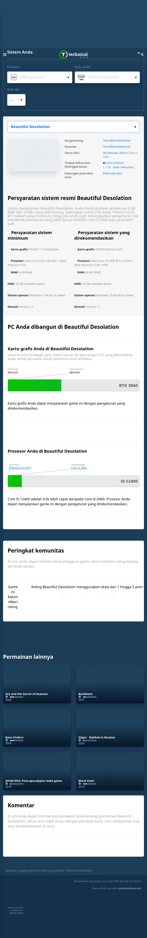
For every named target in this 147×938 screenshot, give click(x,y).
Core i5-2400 (79, 468)
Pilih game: (135, 127)
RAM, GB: (13, 89)
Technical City (73, 55)
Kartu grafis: (83, 67)
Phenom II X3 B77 (20, 468)
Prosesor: (13, 67)
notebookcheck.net (129, 888)
